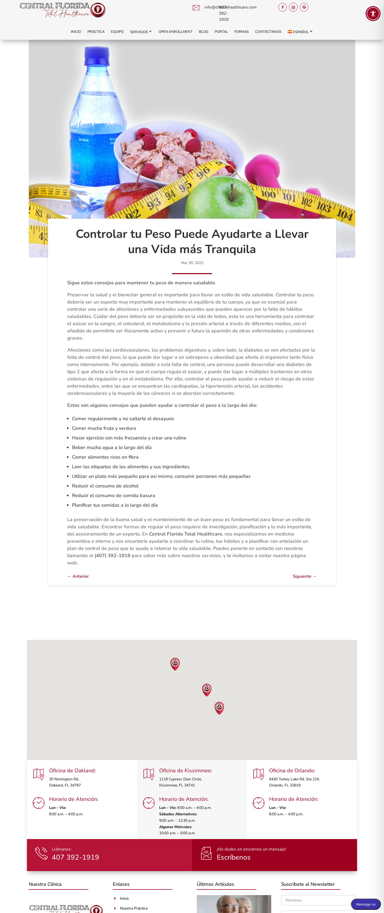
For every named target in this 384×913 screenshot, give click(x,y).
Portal (221, 31)
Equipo (117, 31)
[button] (175, 664)
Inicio (76, 31)
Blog (203, 31)
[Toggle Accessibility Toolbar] (373, 14)
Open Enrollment (176, 31)
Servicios (139, 32)
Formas (241, 31)
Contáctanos (268, 31)
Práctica (96, 31)
